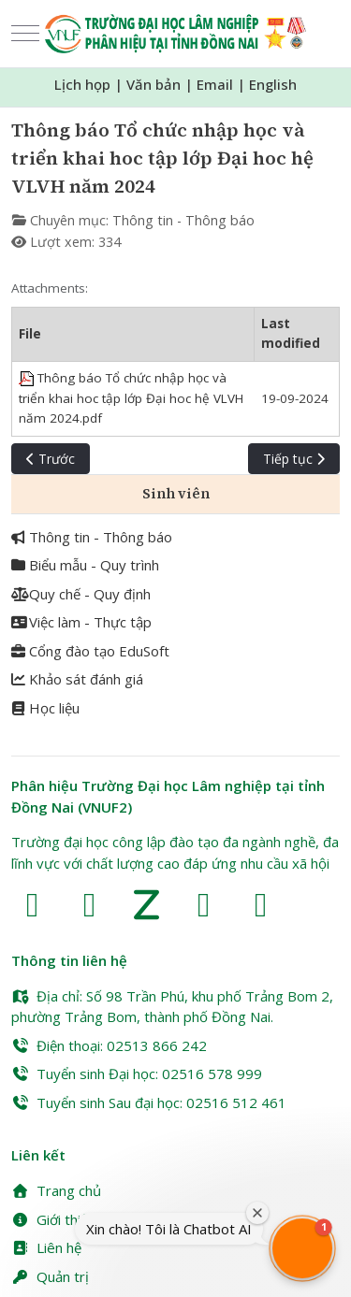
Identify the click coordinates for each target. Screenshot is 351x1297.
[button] (302, 1248)
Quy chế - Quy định (81, 593)
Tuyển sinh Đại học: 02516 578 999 (136, 1073)
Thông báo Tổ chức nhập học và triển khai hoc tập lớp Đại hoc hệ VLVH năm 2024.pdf (131, 397)
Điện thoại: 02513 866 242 (109, 1045)
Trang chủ (56, 1190)
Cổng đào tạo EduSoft (90, 650)
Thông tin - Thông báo (183, 220)
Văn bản (153, 84)
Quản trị (50, 1276)
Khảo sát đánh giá (77, 679)
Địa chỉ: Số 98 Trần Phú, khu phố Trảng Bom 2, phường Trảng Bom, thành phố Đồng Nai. (172, 1007)
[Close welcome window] (257, 1212)
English (273, 84)
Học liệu (45, 708)
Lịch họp (82, 84)
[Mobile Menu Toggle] (25, 34)
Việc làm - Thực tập (81, 621)
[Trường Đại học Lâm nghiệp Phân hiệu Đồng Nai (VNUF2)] (175, 33)
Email (215, 84)
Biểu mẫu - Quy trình (85, 564)
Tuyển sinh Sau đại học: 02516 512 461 (148, 1102)
